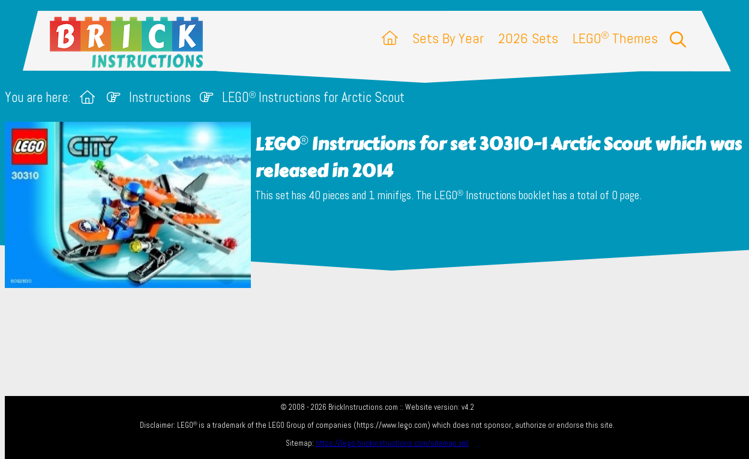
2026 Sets (528, 38)
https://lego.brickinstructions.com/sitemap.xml (392, 443)
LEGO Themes (615, 38)
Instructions (160, 97)
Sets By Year (448, 38)
